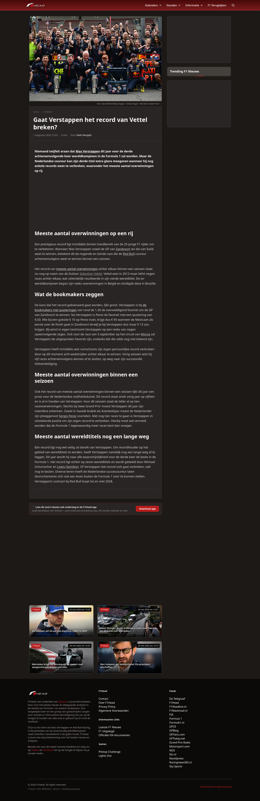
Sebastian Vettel (91, 274)
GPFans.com (177, 734)
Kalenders (153, 5)
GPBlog (173, 730)
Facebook (48, 750)
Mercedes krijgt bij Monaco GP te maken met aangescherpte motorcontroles (57, 666)
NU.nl (172, 754)
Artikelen (48, 111)
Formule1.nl (176, 722)
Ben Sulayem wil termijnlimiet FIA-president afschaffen (125, 666)
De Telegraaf (177, 699)
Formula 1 (175, 718)
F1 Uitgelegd (106, 731)
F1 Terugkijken (217, 5)
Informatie (194, 5)
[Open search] (233, 5)
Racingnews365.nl (180, 762)
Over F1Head (107, 702)
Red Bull (128, 254)
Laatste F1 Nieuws (110, 727)
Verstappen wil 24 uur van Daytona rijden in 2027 (59, 631)
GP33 (172, 726)
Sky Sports (175, 766)
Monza (145, 334)
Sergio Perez (67, 416)
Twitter (35, 750)
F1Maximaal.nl (178, 710)
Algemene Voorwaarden (114, 710)
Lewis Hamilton (68, 467)
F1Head (174, 702)
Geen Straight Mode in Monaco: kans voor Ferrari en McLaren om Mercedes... (128, 630)
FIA (171, 714)
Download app (147, 508)
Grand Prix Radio (179, 742)
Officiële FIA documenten (114, 735)
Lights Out (105, 756)
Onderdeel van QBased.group (216, 786)
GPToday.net (177, 738)
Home (36, 111)
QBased (62, 701)
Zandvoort (123, 249)
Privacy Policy (107, 706)
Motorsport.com (179, 746)
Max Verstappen (88, 151)
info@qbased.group (71, 789)
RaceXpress (176, 758)
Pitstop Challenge (110, 752)
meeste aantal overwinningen (77, 269)
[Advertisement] (95, 201)
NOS (172, 750)
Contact (103, 699)
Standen (173, 5)
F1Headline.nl (177, 706)
